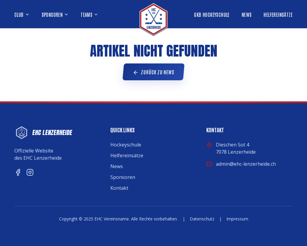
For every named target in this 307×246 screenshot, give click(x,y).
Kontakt (119, 188)
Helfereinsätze (126, 155)
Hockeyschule (125, 144)
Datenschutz (202, 219)
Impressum (237, 219)
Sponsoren (122, 177)
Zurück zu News (153, 72)
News (116, 166)
